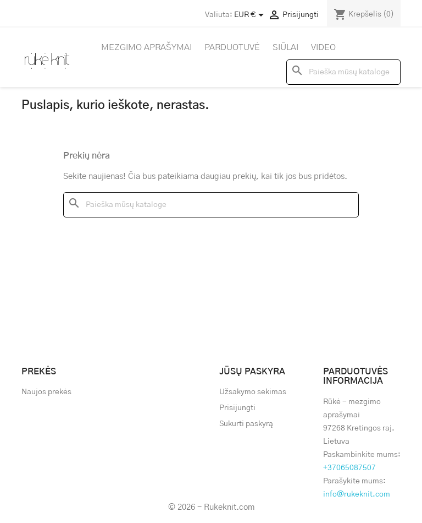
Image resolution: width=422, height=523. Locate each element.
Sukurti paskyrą (246, 424)
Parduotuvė (232, 47)
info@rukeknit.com (356, 494)
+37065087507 (349, 468)
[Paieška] (343, 72)
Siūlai (285, 47)
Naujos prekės (46, 392)
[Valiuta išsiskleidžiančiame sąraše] (251, 14)
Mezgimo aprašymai (146, 47)
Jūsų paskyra (252, 371)
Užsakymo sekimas (252, 392)
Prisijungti (237, 408)
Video (323, 47)
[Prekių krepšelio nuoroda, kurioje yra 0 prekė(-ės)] (364, 14)
